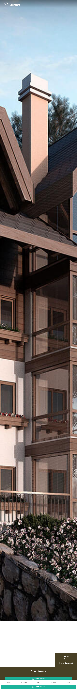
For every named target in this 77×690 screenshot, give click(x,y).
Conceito (9, 682)
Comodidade (24, 682)
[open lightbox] (38, 310)
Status (38, 682)
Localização (53, 682)
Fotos (68, 682)
